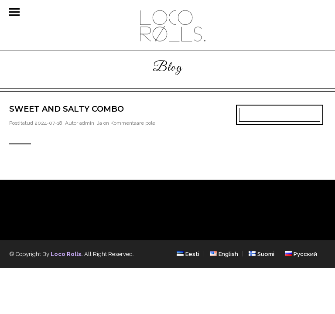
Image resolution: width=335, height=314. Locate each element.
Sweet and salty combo (66, 109)
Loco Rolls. (67, 254)
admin (86, 123)
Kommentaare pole (132, 123)
